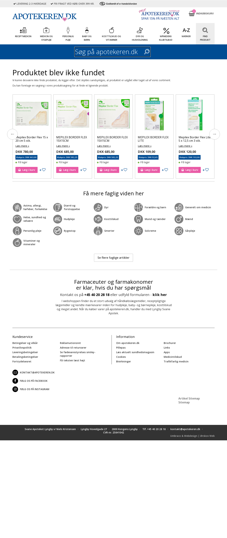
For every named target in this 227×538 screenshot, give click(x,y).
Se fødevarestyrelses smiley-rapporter (77, 353)
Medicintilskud (173, 356)
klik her (160, 294)
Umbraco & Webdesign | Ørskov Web (192, 436)
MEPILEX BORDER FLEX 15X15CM (71, 139)
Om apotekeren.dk (127, 343)
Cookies (121, 356)
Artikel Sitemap (189, 398)
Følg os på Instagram (30, 389)
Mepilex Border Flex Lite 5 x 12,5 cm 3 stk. (195, 139)
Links (167, 347)
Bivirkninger (123, 361)
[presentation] (12, 134)
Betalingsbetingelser (25, 356)
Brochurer (170, 343)
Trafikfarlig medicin (176, 361)
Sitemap (184, 402)
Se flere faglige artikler (113, 258)
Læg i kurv (26, 170)
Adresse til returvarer (73, 347)
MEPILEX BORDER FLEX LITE (153, 139)
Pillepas (121, 347)
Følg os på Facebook (30, 381)
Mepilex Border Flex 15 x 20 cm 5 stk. (31, 139)
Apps (167, 352)
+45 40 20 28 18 (96, 294)
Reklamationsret (70, 343)
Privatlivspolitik (22, 347)
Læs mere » (22, 146)
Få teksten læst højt (72, 360)
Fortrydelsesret (21, 361)
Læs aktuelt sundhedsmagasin (135, 352)
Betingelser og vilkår (25, 343)
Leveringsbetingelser (25, 352)
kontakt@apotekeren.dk (33, 372)
